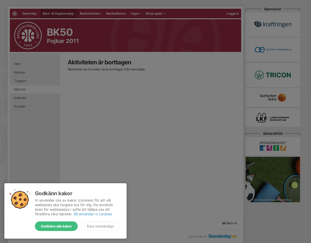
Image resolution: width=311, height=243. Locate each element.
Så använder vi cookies (93, 214)
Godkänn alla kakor (56, 226)
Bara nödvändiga (100, 226)
